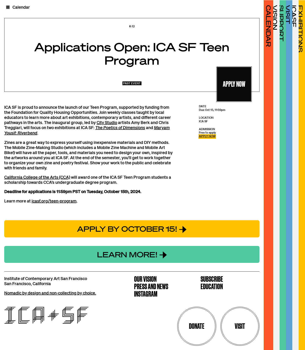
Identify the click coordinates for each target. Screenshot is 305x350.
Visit (240, 326)
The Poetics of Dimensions (120, 127)
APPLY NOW (207, 136)
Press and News (151, 287)
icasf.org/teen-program (54, 200)
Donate (196, 326)
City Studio (107, 122)
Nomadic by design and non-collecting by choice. (50, 292)
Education (212, 287)
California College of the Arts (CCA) (37, 177)
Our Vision (145, 279)
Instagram (145, 294)
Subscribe (212, 279)
